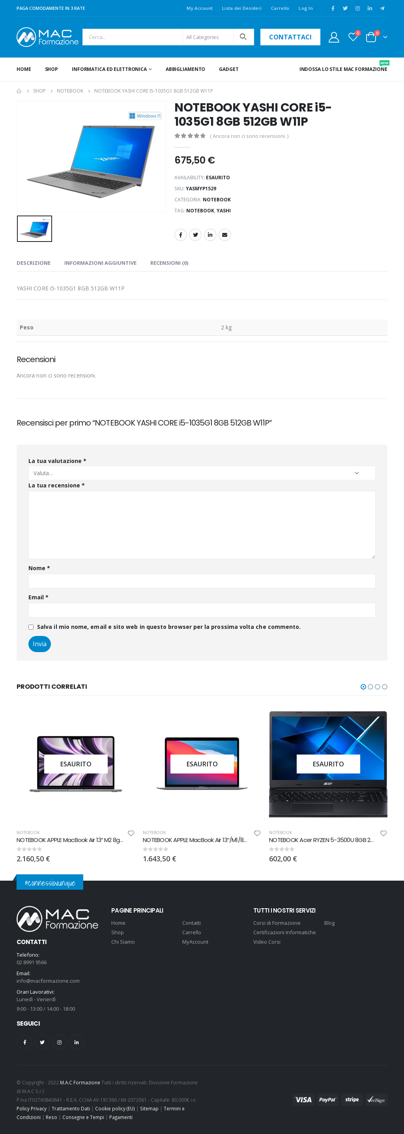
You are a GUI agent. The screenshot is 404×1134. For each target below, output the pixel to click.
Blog (329, 922)
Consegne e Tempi (83, 1117)
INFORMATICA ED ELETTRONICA (109, 69)
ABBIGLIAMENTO (185, 69)
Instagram (59, 1042)
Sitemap (149, 1108)
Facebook (180, 235)
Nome (39, 568)
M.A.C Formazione (80, 1082)
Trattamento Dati (71, 1108)
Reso (51, 1117)
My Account (200, 8)
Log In (306, 8)
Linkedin (76, 1042)
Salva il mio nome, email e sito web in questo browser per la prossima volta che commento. (169, 626)
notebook (200, 210)
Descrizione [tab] (33, 262)
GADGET (228, 69)
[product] (164, 764)
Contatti (191, 922)
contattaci (290, 37)
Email (225, 235)
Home (24, 69)
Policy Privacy (32, 1108)
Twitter (195, 235)
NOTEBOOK (217, 199)
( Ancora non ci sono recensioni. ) (249, 135)
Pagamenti (121, 1117)
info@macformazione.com (48, 980)
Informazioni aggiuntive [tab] (100, 262)
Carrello (280, 8)
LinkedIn (210, 235)
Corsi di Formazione (277, 922)
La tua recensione (56, 485)
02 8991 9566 (32, 962)
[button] (363, 687)
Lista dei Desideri (242, 8)
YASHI (224, 210)
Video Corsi (267, 941)
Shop (51, 69)
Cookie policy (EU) (115, 1108)
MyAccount (195, 941)
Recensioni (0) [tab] (169, 262)
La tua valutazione (57, 461)
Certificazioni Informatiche (284, 932)
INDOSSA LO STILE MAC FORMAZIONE (343, 66)
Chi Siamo (123, 941)
